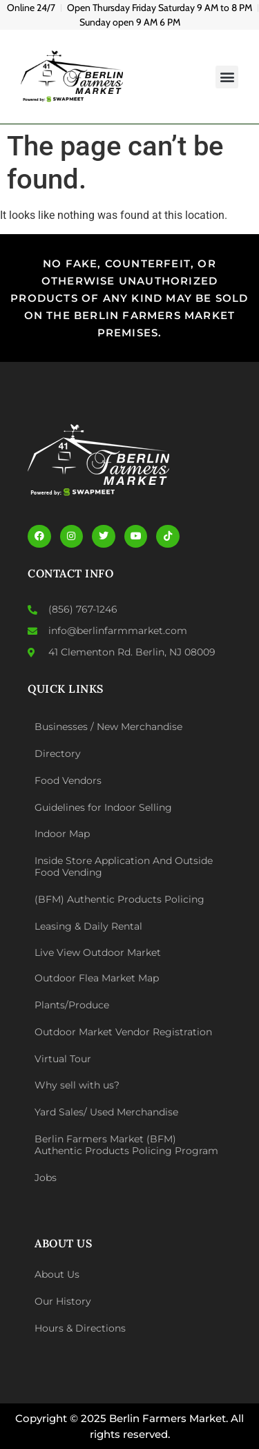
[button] (226, 77)
